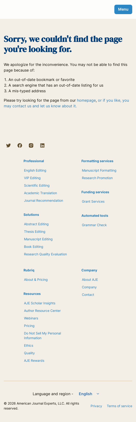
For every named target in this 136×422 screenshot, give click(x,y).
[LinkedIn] (42, 145)
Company (89, 287)
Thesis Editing (34, 231)
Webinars (31, 318)
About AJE (90, 279)
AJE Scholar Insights (39, 303)
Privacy (96, 406)
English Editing (35, 170)
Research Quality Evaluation (45, 254)
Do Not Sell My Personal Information (42, 335)
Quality (29, 353)
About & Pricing (36, 279)
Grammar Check (94, 225)
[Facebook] (19, 145)
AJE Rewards (34, 360)
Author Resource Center (42, 311)
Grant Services (93, 201)
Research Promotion (97, 178)
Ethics (28, 345)
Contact (88, 295)
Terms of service (119, 406)
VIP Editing (32, 178)
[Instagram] (31, 145)
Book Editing (33, 247)
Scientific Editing (37, 185)
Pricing (29, 326)
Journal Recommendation (43, 200)
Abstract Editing (36, 224)
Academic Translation (40, 193)
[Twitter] (8, 145)
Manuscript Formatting (99, 170)
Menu (123, 9)
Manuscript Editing (38, 239)
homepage (86, 100)
